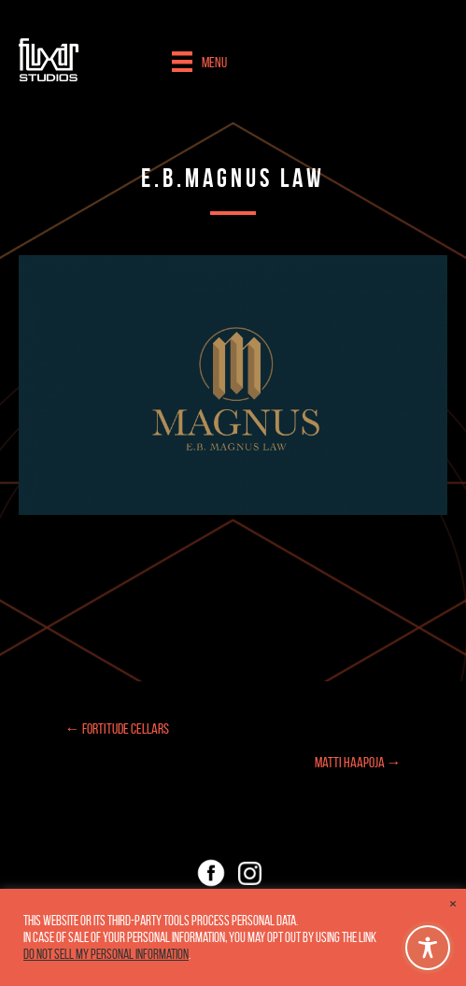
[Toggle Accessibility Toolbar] (427, 947)
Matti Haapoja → (358, 762)
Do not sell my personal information (106, 954)
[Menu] (199, 61)
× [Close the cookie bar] (453, 903)
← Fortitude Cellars (117, 728)
